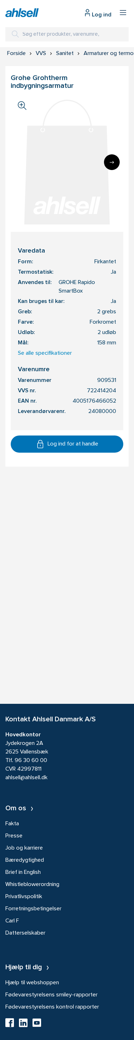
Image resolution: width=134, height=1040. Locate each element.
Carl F (12, 921)
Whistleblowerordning (32, 884)
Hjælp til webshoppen (32, 982)
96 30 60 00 (31, 760)
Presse (14, 836)
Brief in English (23, 872)
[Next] (112, 162)
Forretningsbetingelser (33, 908)
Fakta (12, 823)
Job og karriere (24, 848)
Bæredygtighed (24, 860)
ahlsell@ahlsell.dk (26, 777)
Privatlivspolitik (23, 896)
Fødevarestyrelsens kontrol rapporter (52, 1007)
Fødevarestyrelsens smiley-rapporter (51, 994)
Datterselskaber (25, 933)
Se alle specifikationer (45, 353)
